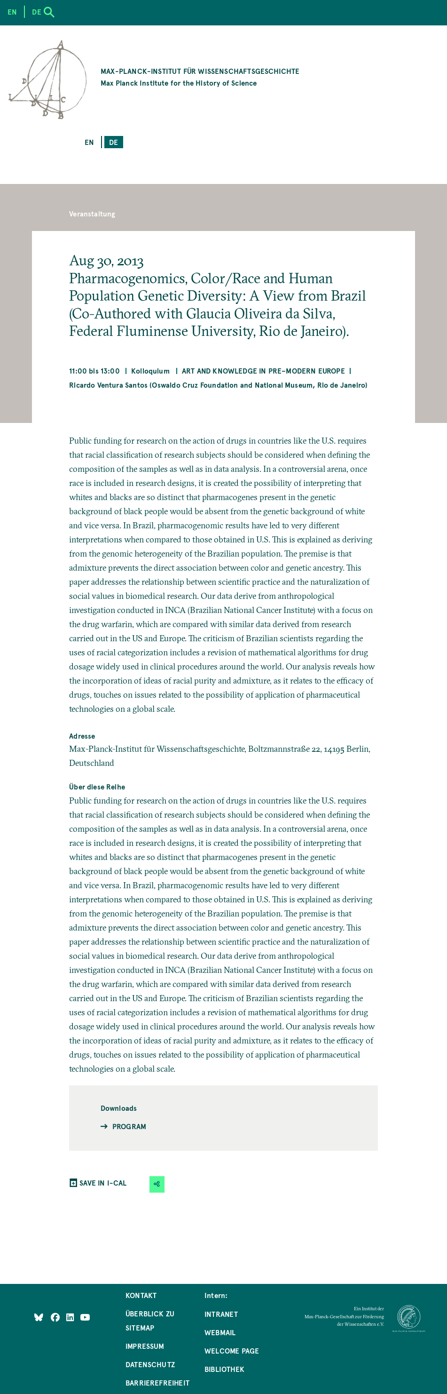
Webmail (219, 1332)
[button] (157, 1184)
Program (129, 1126)
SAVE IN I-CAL (102, 1182)
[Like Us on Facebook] (56, 1317)
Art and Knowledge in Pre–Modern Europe (263, 370)
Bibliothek (224, 1369)
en (89, 142)
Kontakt (141, 1295)
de (113, 142)
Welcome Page (231, 1350)
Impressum (145, 1346)
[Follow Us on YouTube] (85, 1317)
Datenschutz (150, 1364)
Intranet (221, 1314)
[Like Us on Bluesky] (38, 1317)
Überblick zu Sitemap (149, 1320)
